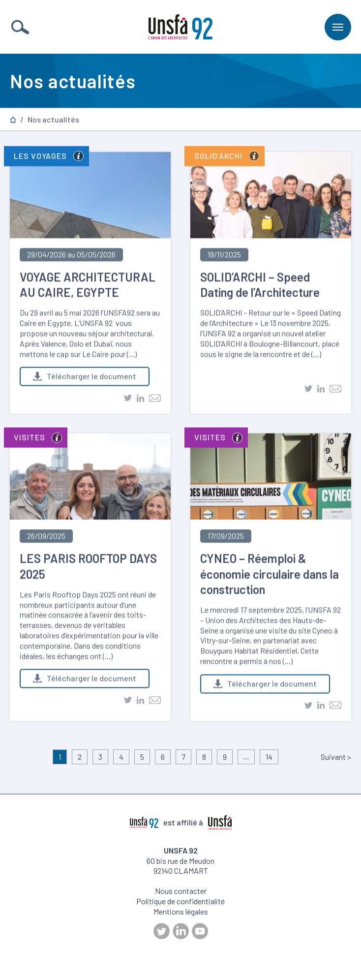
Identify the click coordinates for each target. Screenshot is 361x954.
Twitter (161, 931)
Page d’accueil (13, 120)
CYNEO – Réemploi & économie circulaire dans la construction (269, 575)
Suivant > (336, 757)
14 (269, 756)
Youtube (200, 931)
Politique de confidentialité (180, 901)
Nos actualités (53, 120)
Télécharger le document (84, 377)
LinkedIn (181, 931)
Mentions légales (180, 911)
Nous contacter (181, 890)
